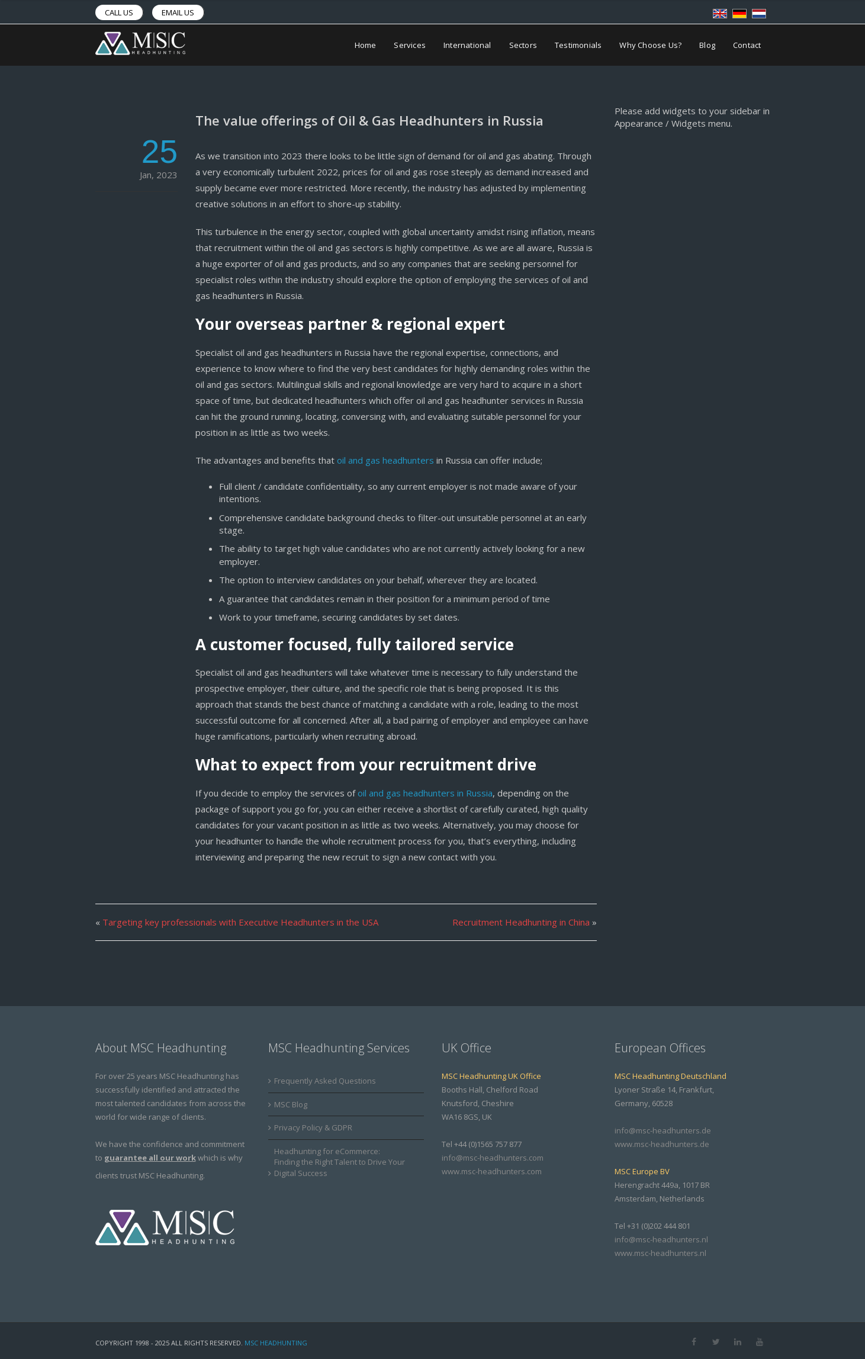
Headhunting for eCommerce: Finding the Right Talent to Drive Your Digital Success (339, 1162)
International (467, 45)
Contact (747, 45)
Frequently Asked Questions (325, 1080)
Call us (119, 12)
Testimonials (578, 45)
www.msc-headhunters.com (492, 1171)
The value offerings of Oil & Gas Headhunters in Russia (369, 120)
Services (410, 45)
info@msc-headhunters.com (493, 1157)
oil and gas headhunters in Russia (425, 793)
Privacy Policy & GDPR (313, 1127)
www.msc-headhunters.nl (660, 1253)
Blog (707, 45)
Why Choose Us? (650, 45)
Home (366, 45)
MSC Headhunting (276, 1342)
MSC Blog (290, 1104)
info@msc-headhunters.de (663, 1130)
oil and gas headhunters (384, 460)
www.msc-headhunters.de (662, 1144)
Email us (178, 12)
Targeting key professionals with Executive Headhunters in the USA (240, 922)
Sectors (523, 45)
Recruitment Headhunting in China (521, 922)
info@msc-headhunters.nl (661, 1239)
